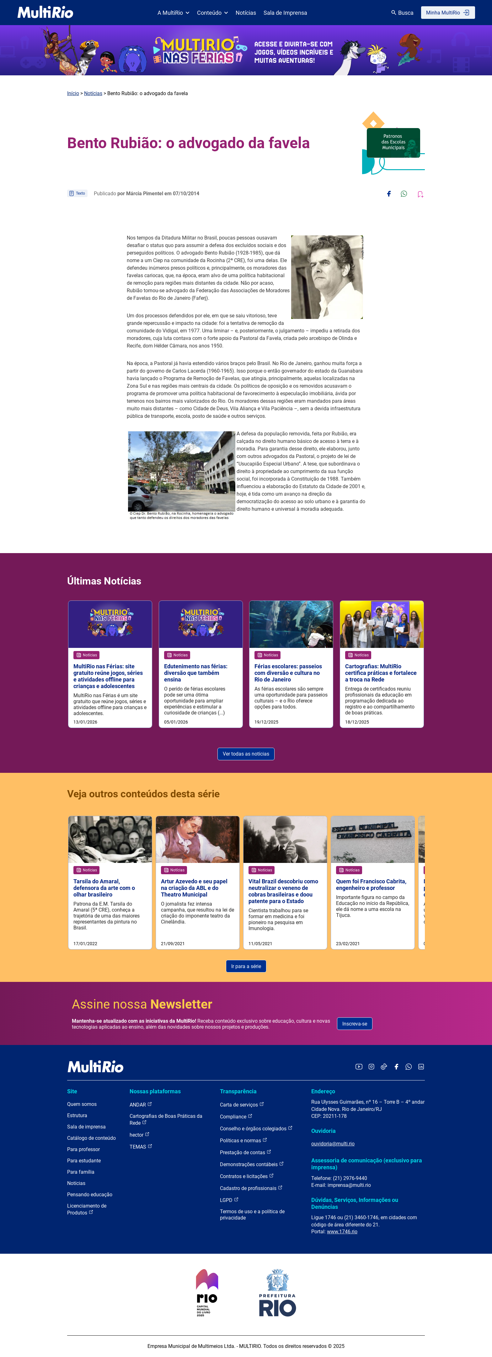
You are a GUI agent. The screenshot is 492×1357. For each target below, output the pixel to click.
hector (140, 1135)
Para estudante (84, 1161)
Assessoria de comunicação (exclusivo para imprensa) (366, 1164)
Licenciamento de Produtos (86, 1210)
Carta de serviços (242, 1105)
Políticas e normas (243, 1141)
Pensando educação (89, 1195)
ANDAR (141, 1105)
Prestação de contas (245, 1153)
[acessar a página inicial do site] (45, 12)
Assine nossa (142, 1004)
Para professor (83, 1150)
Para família (80, 1173)
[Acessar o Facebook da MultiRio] (396, 1067)
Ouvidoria (323, 1131)
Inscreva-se (354, 1024)
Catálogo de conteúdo (91, 1139)
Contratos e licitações (247, 1176)
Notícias (246, 12)
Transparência (238, 1091)
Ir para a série (246, 967)
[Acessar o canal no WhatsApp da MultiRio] (409, 1067)
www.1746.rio (342, 1232)
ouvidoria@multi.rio (333, 1144)
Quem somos (82, 1105)
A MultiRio (174, 12)
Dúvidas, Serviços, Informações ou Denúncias (354, 1203)
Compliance (236, 1117)
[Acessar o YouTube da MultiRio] (359, 1067)
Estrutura (77, 1116)
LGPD (229, 1200)
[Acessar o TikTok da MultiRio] (384, 1067)
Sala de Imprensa (285, 12)
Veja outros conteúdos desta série (143, 794)
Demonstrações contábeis (252, 1164)
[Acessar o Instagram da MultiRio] (371, 1067)
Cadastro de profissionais (251, 1188)
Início (73, 93)
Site (72, 1091)
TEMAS (141, 1147)
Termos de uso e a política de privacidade (252, 1215)
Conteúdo (212, 12)
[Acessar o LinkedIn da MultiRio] (421, 1067)
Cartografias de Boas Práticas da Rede (166, 1120)
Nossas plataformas (155, 1091)
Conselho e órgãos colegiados (256, 1129)
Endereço (323, 1091)
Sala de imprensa (86, 1127)
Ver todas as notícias (246, 754)
